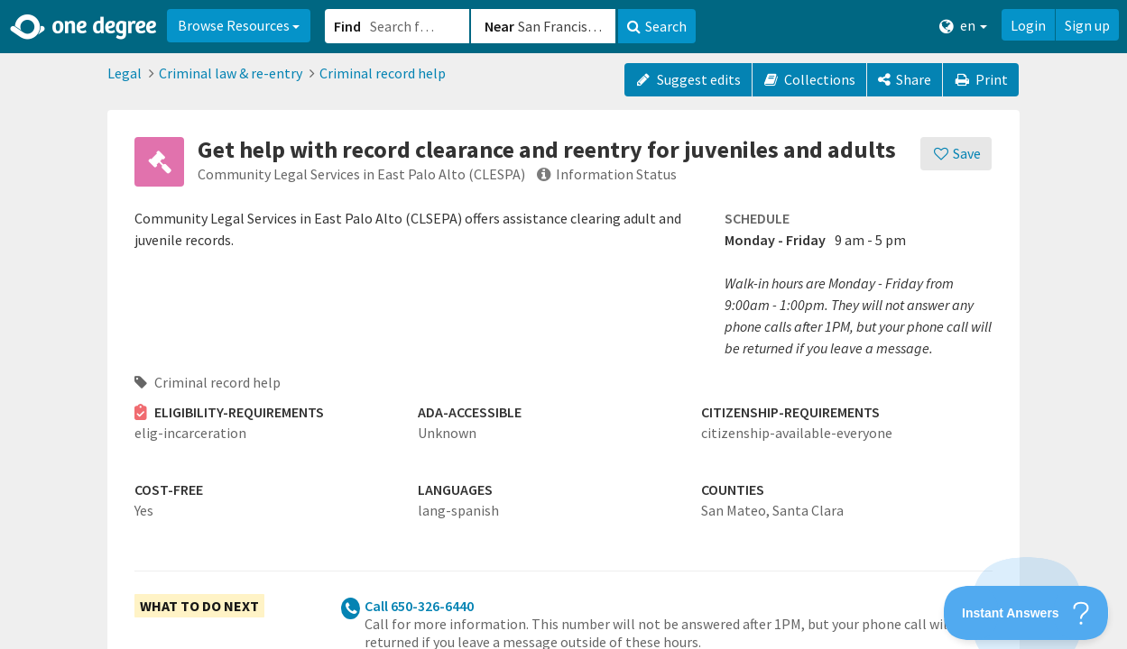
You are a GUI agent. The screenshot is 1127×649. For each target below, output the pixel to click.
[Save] (956, 153)
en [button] (963, 25)
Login (1028, 25)
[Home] (84, 27)
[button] (563, 324)
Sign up (1087, 25)
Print (981, 79)
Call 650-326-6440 (419, 606)
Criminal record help (382, 73)
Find (347, 26)
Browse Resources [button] (239, 25)
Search (657, 26)
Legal (124, 73)
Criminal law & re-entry (230, 73)
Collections (809, 79)
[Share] (904, 79)
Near (499, 26)
